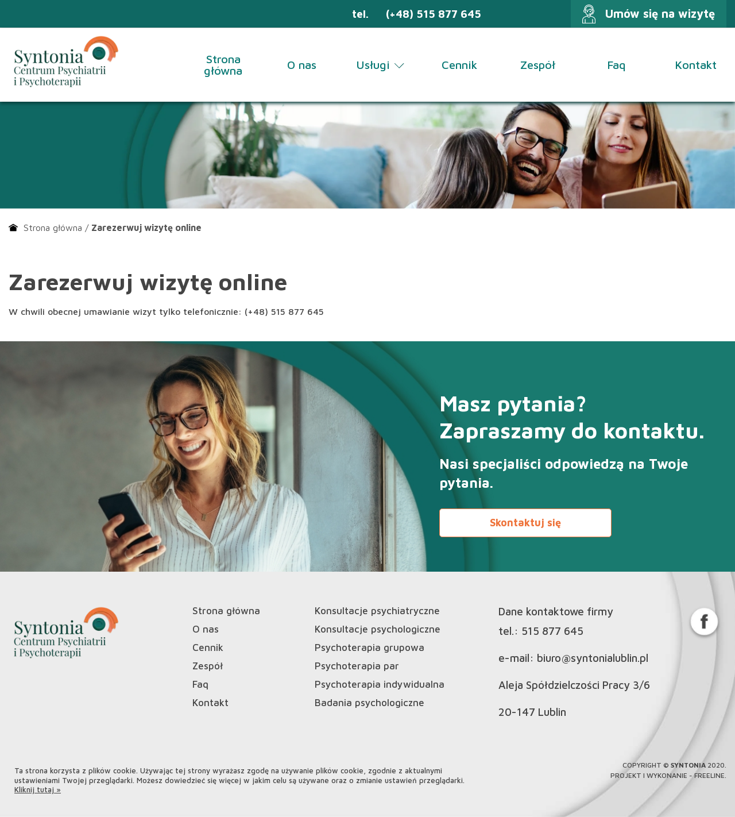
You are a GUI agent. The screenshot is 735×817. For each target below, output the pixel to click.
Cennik (459, 64)
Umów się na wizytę (660, 13)
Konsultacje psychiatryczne (377, 611)
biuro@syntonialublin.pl (592, 658)
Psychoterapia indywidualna (379, 684)
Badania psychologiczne (369, 703)
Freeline (709, 775)
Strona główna (223, 64)
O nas (301, 64)
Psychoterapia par (357, 666)
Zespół (537, 64)
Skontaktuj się (525, 523)
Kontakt (696, 64)
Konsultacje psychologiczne (377, 629)
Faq (616, 64)
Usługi (380, 64)
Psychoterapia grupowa (369, 648)
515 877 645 (552, 631)
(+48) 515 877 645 (433, 13)
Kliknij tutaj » (37, 789)
